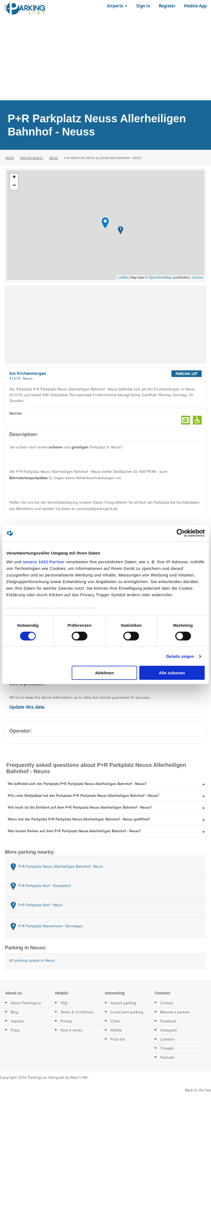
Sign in (143, 6)
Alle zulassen (172, 672)
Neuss (53, 158)
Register (167, 6)
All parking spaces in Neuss (32, 960)
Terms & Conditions (77, 1012)
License (197, 277)
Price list (117, 1039)
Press (15, 1030)
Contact (166, 1002)
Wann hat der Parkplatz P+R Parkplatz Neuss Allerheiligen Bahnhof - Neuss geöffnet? (79, 819)
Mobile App (195, 6)
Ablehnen (104, 672)
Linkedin (167, 1039)
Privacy (66, 1021)
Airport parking (123, 1002)
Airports (117, 6)
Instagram (168, 1030)
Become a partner (175, 1012)
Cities (115, 1021)
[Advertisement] (105, 59)
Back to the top (198, 1090)
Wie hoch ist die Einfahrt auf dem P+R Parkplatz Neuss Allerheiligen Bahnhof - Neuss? (80, 807)
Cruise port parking (126, 1012)
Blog (14, 1012)
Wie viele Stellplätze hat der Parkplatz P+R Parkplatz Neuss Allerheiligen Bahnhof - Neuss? (83, 795)
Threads (167, 1048)
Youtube (167, 1057)
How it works (71, 1030)
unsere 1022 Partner (44, 561)
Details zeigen (180, 656)
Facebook (168, 1021)
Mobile (116, 1030)
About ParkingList (26, 1002)
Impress (17, 1021)
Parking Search (31, 158)
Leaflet (123, 277)
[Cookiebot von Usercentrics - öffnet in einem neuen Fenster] (181, 533)
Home (9, 158)
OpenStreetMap (160, 277)
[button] (105, 223)
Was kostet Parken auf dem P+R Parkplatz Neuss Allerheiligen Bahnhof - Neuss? (74, 830)
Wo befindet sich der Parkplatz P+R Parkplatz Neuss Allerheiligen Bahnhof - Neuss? (77, 783)
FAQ (63, 1002)
